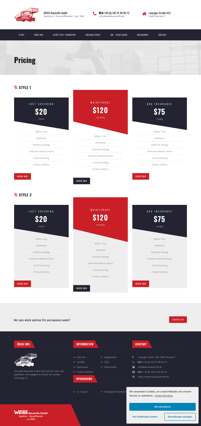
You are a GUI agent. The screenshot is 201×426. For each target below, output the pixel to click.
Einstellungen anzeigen (180, 417)
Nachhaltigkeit (93, 34)
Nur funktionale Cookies (145, 417)
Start (22, 34)
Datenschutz (110, 367)
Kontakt (162, 34)
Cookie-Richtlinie (163, 396)
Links (106, 362)
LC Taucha (82, 391)
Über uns (38, 34)
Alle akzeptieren (162, 406)
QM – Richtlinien (119, 34)
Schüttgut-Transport (64, 34)
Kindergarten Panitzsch (115, 391)
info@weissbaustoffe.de (150, 367)
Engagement (143, 34)
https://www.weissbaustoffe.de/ (153, 376)
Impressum (82, 367)
